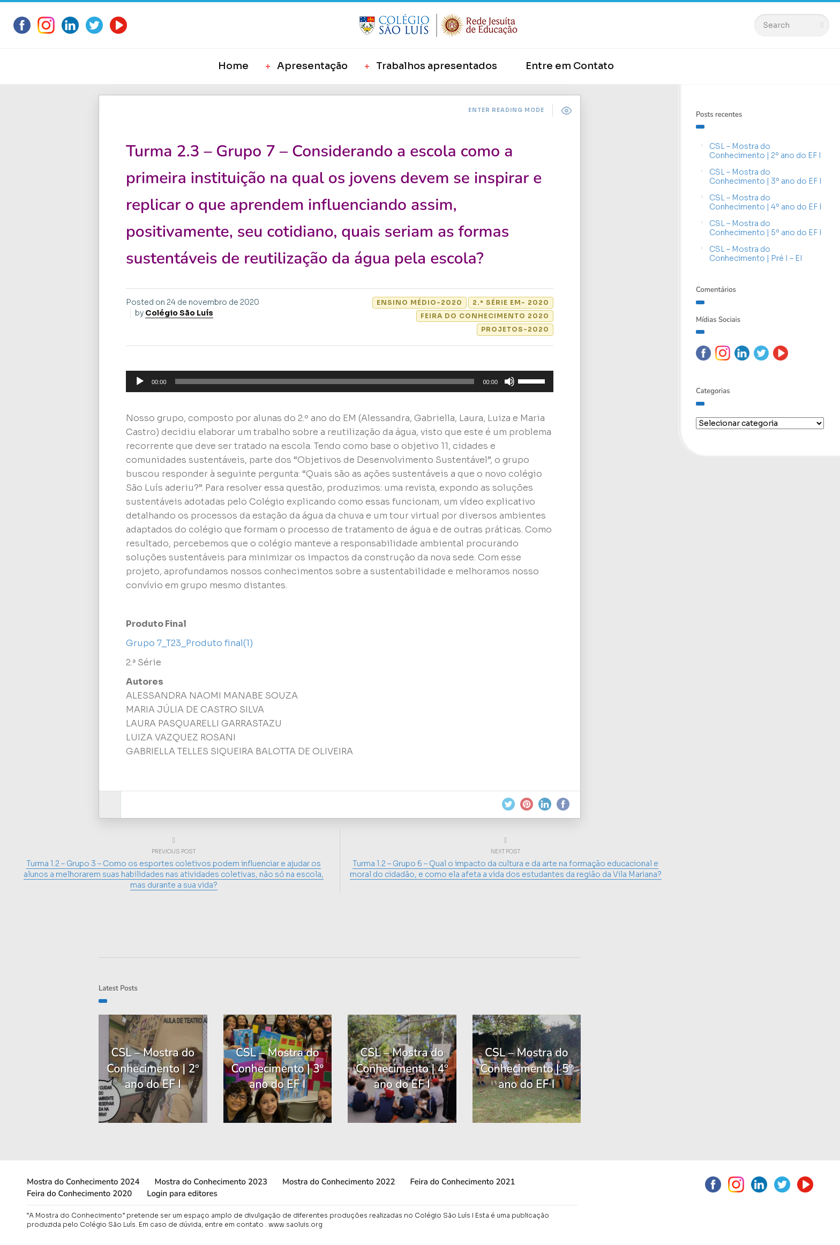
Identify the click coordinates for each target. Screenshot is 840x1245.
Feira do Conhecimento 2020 (485, 316)
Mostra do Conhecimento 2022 (338, 1181)
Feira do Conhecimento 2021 (462, 1181)
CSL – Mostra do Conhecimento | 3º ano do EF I (765, 176)
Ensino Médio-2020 (419, 302)
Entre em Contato (570, 66)
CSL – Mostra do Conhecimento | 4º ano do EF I (765, 202)
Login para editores (182, 1193)
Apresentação (312, 66)
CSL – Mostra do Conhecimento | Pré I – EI (755, 253)
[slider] (325, 381)
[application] (339, 381)
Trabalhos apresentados (436, 66)
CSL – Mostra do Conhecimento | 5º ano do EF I (765, 228)
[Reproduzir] (139, 381)
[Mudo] (509, 381)
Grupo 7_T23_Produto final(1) (189, 643)
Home (233, 66)
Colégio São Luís (179, 313)
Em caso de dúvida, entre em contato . (203, 1224)
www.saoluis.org (295, 1224)
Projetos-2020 (515, 329)
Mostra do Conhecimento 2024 (83, 1181)
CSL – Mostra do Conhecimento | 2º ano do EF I (765, 150)
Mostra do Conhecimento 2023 (210, 1181)
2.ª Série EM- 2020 (510, 302)
